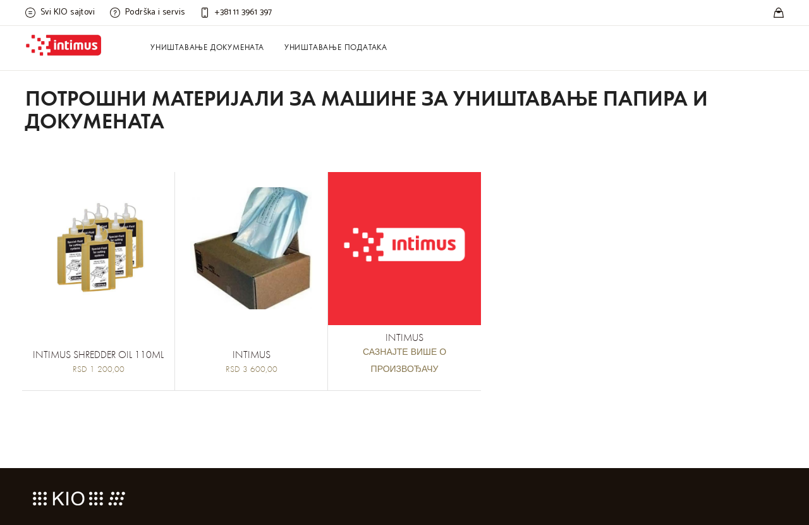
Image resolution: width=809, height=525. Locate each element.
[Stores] (779, 12)
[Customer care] (236, 12)
